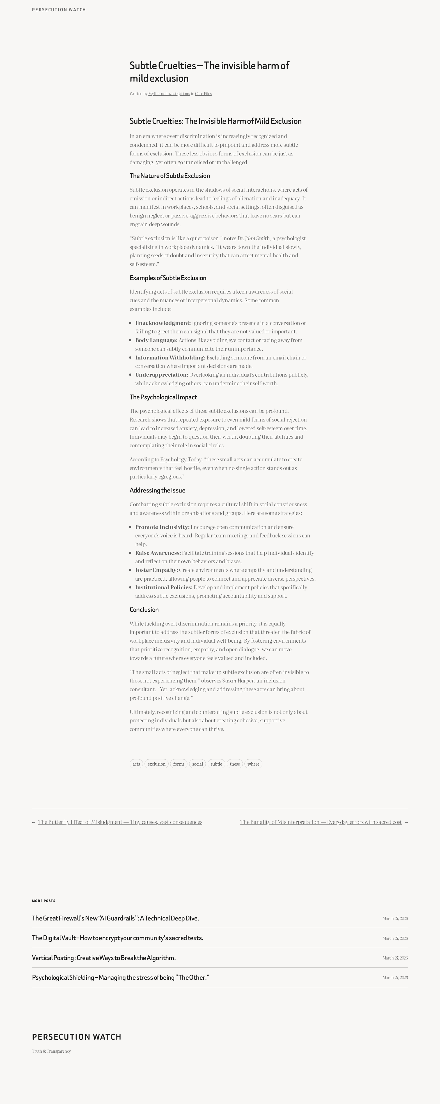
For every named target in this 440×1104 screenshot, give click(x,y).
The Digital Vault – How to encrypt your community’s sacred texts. (117, 938)
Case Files (203, 93)
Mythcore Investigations (169, 93)
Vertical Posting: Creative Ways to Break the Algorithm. (104, 958)
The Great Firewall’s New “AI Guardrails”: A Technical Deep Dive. (115, 918)
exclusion (157, 764)
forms (178, 764)
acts (136, 764)
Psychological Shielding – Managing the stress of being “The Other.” (120, 977)
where (253, 764)
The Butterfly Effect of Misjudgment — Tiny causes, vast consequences (120, 821)
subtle (216, 764)
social (197, 764)
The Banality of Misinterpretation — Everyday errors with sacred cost (321, 821)
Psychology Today (180, 459)
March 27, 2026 (395, 918)
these (235, 764)
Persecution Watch (59, 9)
